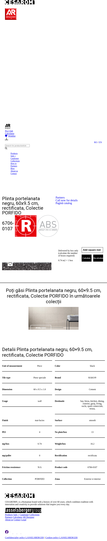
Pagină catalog (64, 203)
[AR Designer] (11, 19)
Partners (14, 166)
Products (14, 153)
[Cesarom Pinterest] (19, 533)
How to (14, 163)
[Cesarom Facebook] (6, 533)
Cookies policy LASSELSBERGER (61, 537)
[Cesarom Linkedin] (11, 533)
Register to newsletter (18, 524)
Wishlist (10, 136)
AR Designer (28, 517)
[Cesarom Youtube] (23, 533)
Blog (12, 168)
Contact (14, 173)
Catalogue (15, 158)
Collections (15, 161)
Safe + (13, 156)
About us (14, 171)
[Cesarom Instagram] (15, 533)
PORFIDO (41, 328)
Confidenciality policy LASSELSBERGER (24, 537)
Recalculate (98, 258)
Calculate (86, 258)
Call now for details (67, 200)
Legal (23, 520)
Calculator (9, 133)
